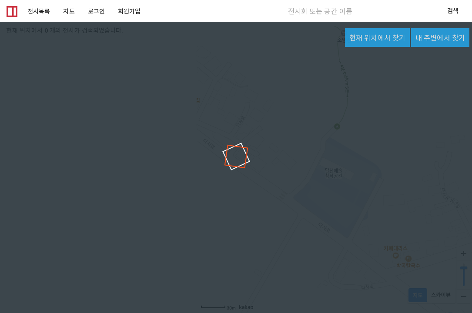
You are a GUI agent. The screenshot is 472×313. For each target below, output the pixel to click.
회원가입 (129, 11)
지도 (68, 11)
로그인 (96, 11)
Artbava (10, 11)
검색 (453, 10)
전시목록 (38, 11)
